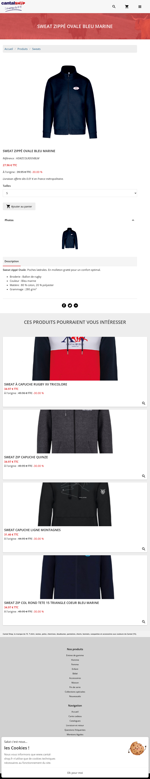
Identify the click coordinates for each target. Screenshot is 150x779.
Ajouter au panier (19, 206)
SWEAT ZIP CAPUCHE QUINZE (26, 457)
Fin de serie (75, 687)
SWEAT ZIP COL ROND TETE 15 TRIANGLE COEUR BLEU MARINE (51, 603)
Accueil (9, 49)
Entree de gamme (75, 655)
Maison (75, 682)
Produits (22, 49)
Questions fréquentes (75, 729)
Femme (75, 664)
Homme (75, 659)
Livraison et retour (75, 725)
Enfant (75, 668)
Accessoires (75, 678)
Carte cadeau (75, 716)
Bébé (75, 673)
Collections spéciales (75, 691)
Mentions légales (75, 734)
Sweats (36, 49)
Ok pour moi (75, 772)
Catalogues (75, 720)
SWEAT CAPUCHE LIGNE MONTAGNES (32, 530)
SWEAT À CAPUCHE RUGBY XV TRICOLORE (35, 384)
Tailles (7, 185)
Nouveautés (75, 696)
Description (12, 261)
